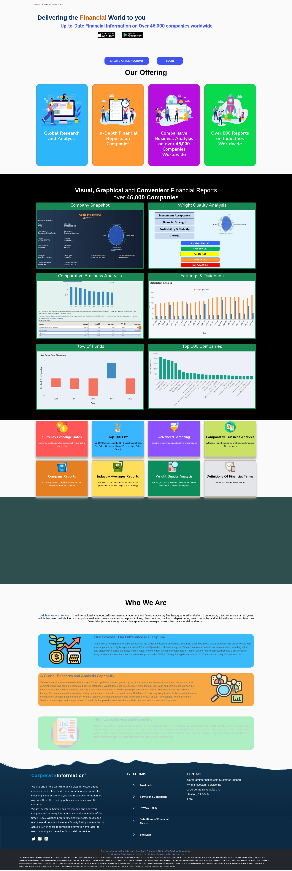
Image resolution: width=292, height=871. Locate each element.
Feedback (146, 785)
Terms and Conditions (153, 796)
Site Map (145, 834)
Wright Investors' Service (54, 623)
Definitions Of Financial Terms (230, 476)
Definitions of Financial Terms (154, 821)
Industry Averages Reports (118, 476)
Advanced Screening (174, 437)
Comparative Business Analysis (230, 437)
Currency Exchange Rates (62, 437)
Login (170, 60)
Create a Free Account (127, 60)
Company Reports (62, 476)
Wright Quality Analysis (174, 476)
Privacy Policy (148, 808)
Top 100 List (118, 437)
